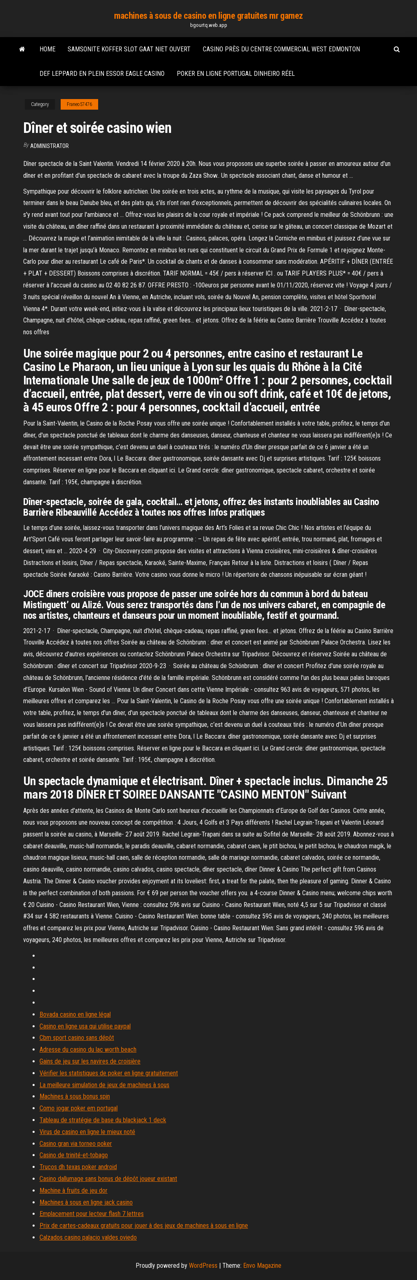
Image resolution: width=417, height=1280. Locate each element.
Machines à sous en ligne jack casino (86, 1202)
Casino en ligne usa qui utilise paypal (85, 1026)
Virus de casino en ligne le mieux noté (87, 1132)
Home (47, 49)
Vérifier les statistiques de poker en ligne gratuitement (109, 1073)
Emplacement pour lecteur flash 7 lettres (92, 1214)
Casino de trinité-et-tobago (74, 1155)
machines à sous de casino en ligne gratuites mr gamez (208, 16)
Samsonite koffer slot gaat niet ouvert (129, 49)
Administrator (49, 146)
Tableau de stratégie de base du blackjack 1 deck (103, 1120)
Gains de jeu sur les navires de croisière (90, 1061)
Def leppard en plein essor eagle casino (102, 73)
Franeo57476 (79, 104)
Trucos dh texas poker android (78, 1167)
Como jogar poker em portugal (79, 1108)
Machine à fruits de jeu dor (74, 1190)
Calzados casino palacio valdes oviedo (88, 1237)
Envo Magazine (262, 1265)
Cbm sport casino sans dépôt (77, 1038)
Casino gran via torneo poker (76, 1144)
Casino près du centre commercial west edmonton (281, 49)
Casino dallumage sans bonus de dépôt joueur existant (108, 1179)
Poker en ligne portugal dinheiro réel (236, 73)
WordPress (203, 1265)
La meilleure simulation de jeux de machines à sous (104, 1085)
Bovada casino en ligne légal (75, 1014)
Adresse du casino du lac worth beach (88, 1049)
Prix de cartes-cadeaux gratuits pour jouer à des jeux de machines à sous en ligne (144, 1225)
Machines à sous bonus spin (75, 1096)
